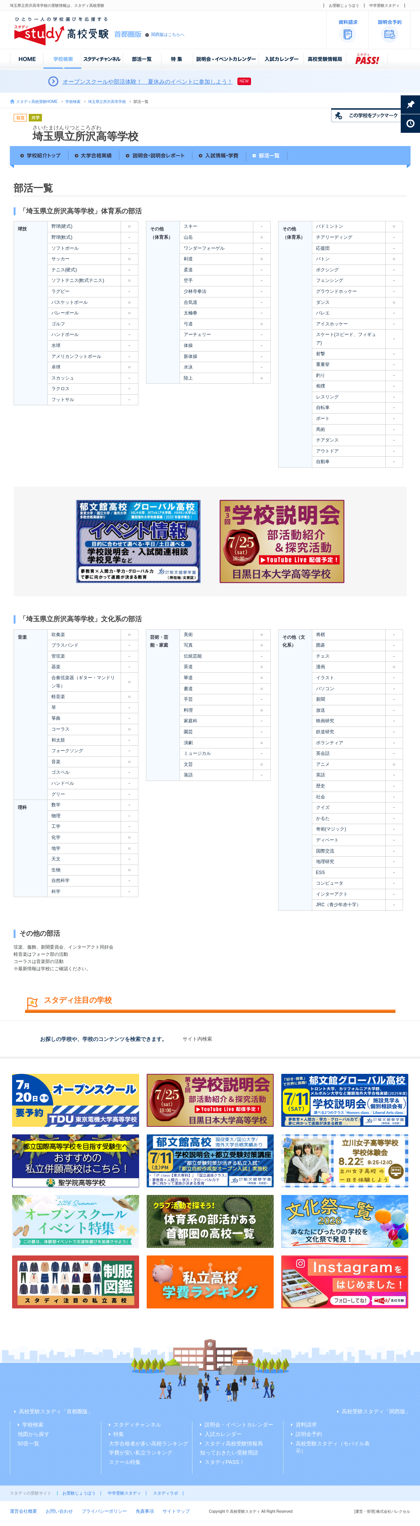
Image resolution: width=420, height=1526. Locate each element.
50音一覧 (29, 1443)
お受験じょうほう (344, 5)
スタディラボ (165, 1493)
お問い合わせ (59, 1511)
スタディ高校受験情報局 (234, 1443)
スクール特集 (125, 1462)
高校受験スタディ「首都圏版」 (56, 1411)
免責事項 (145, 1511)
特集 (118, 1434)
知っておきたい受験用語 (229, 1453)
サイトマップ (176, 1511)
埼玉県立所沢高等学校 (107, 102)
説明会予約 (309, 1434)
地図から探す (34, 1434)
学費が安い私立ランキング (140, 1453)
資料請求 (306, 1425)
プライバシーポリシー (104, 1511)
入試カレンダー (223, 1434)
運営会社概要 (23, 1511)
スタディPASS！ (225, 1462)
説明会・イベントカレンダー (239, 1425)
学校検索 (73, 102)
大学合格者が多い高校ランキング (148, 1443)
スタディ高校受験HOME (37, 102)
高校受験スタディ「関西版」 (376, 1411)
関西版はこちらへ (167, 34)
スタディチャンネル (137, 1425)
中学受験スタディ (384, 5)
